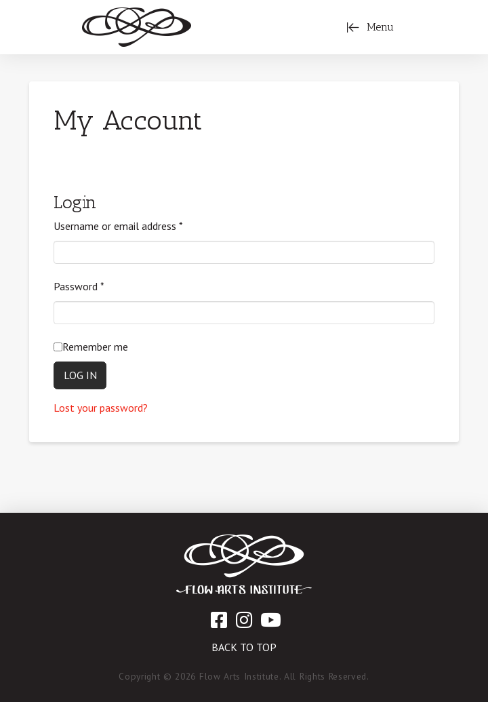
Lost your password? (101, 407)
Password (79, 286)
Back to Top (244, 647)
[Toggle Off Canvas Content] (370, 27)
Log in (80, 375)
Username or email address (118, 226)
